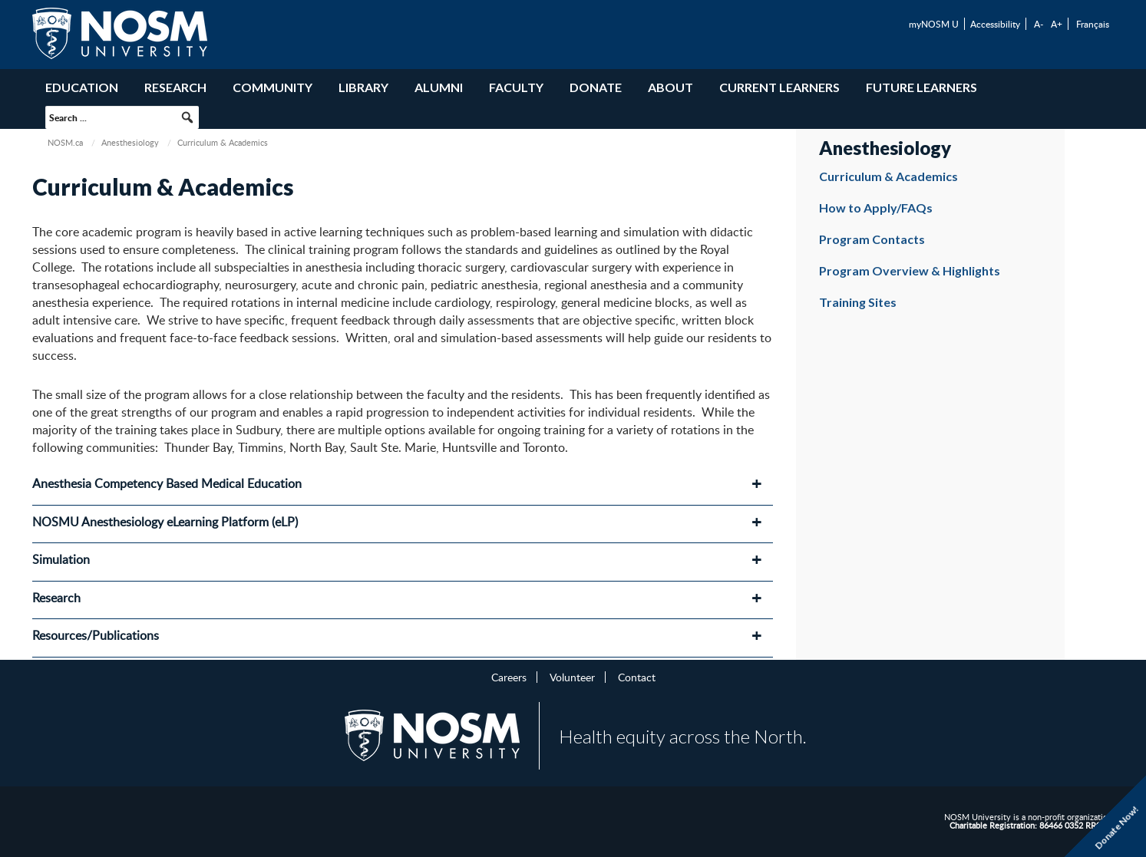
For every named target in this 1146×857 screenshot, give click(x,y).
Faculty (516, 87)
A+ (1056, 24)
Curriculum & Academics (888, 176)
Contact (637, 676)
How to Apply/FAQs (876, 207)
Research (175, 87)
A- (1038, 24)
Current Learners (779, 87)
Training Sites (858, 302)
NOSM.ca (65, 142)
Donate (596, 87)
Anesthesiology (130, 142)
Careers (509, 676)
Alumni (438, 87)
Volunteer (572, 676)
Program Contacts (872, 239)
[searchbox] (122, 117)
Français (1092, 24)
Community (272, 87)
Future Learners (921, 87)
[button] (187, 117)
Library (363, 87)
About (670, 87)
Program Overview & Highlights (909, 270)
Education (81, 87)
